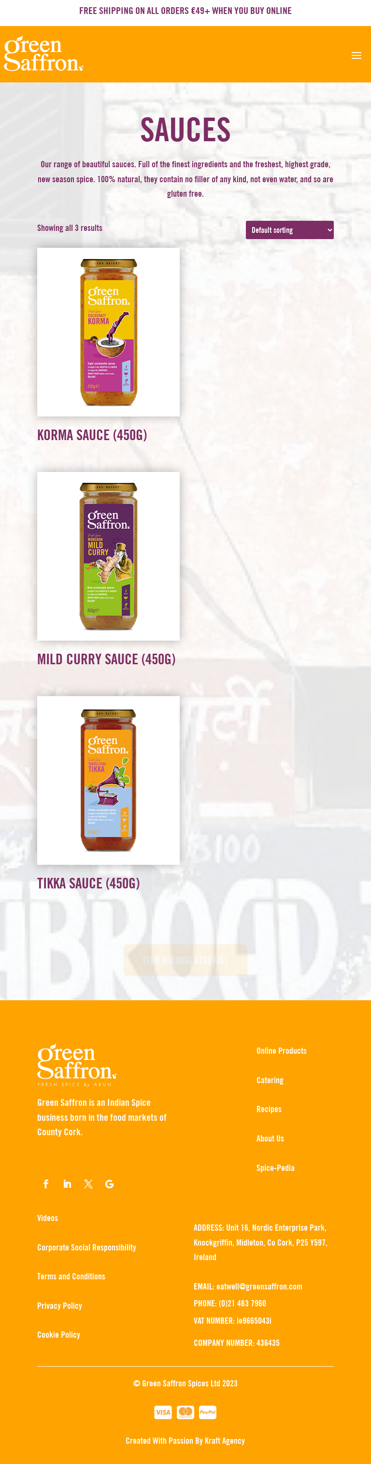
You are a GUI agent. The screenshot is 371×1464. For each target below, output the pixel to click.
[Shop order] (290, 230)
